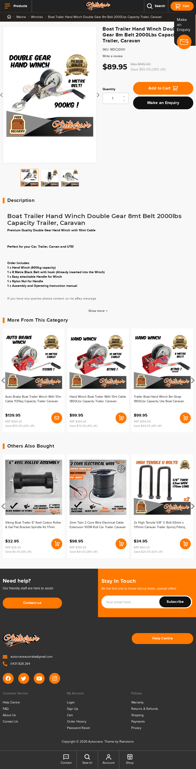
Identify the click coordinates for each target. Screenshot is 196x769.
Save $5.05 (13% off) (18, 552)
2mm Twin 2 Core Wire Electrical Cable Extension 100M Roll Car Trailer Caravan (98, 525)
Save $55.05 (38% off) (148, 69)
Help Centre (162, 638)
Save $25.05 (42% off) (148, 552)
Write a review (113, 56)
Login (71, 702)
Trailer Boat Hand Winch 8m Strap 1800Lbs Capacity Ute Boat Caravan (159, 399)
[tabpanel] (50, 94)
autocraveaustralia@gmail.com (27, 657)
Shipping (137, 715)
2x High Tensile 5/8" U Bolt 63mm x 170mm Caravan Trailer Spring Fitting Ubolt (159, 525)
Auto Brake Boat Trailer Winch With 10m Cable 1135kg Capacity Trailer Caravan (33, 399)
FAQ (6, 709)
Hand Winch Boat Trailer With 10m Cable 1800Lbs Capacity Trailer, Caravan (98, 399)
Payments (138, 721)
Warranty (137, 702)
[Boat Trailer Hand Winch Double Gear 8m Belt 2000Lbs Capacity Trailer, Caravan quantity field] (116, 98)
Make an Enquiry (163, 102)
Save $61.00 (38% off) (84, 552)
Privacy (136, 728)
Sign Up (72, 709)
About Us (9, 715)
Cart (70, 715)
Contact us (32, 603)
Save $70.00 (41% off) (83, 426)
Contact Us (10, 721)
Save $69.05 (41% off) (148, 426)
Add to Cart (163, 88)
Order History (76, 721)
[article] (34, 380)
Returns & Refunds (144, 709)
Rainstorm (126, 742)
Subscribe (175, 602)
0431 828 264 (16, 664)
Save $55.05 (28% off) (19, 426)
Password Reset (78, 728)
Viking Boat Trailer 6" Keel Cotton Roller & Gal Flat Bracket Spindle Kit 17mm (33, 525)
